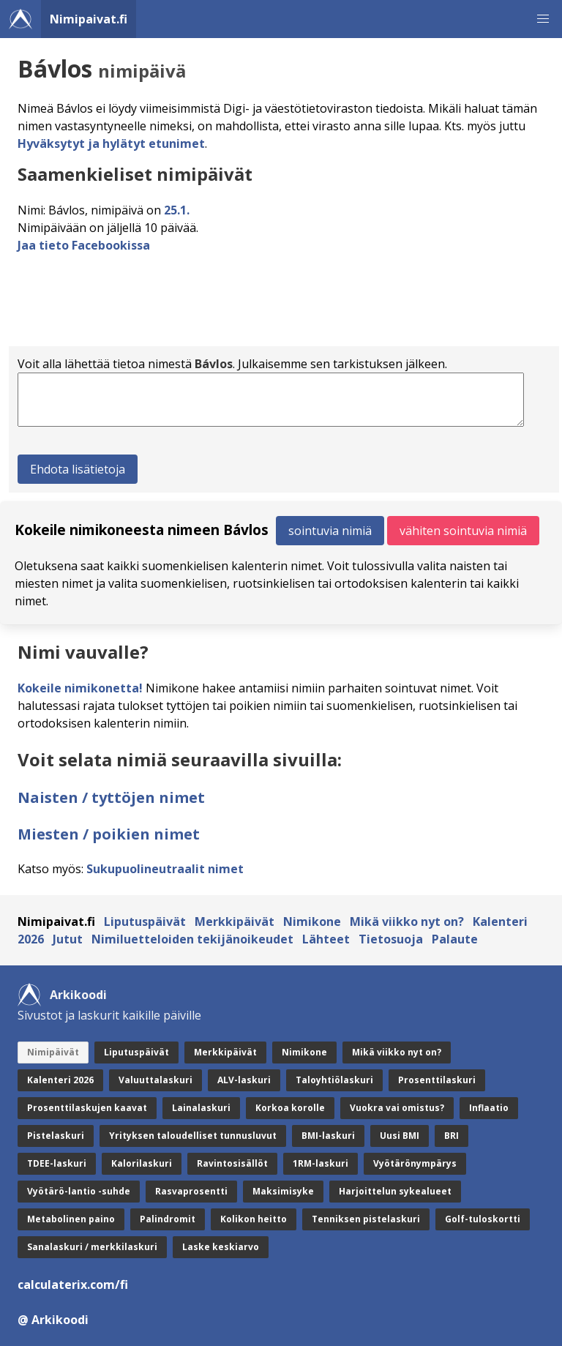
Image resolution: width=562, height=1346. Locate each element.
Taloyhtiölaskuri (334, 1080)
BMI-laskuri (328, 1135)
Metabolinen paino (71, 1219)
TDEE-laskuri (56, 1163)
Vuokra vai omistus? (397, 1108)
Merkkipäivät (234, 921)
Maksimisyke (283, 1191)
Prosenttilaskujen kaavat (87, 1108)
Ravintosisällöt (232, 1163)
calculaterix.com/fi (73, 1284)
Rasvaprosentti (191, 1191)
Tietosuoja (391, 939)
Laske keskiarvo (220, 1247)
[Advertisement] (284, 304)
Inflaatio (489, 1108)
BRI (451, 1135)
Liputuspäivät (145, 921)
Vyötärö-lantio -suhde (78, 1191)
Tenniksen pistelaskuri (366, 1219)
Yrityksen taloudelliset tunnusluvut (193, 1135)
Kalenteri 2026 (60, 1080)
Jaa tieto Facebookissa (84, 245)
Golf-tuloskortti (482, 1219)
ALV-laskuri (244, 1080)
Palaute (455, 939)
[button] (543, 19)
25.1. (177, 210)
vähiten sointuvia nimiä (463, 531)
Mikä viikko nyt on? (407, 921)
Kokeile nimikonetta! (80, 688)
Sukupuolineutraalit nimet (165, 869)
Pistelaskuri (55, 1135)
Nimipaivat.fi (88, 19)
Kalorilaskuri (141, 1163)
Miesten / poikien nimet (109, 834)
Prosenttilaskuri (437, 1080)
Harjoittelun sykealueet (395, 1191)
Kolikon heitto (253, 1219)
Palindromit (167, 1219)
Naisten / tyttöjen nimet (111, 797)
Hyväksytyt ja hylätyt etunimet (111, 143)
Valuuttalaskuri (155, 1080)
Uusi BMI (399, 1135)
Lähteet (326, 939)
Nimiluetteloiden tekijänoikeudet (192, 939)
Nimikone (312, 921)
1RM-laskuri (320, 1163)
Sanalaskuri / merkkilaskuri (92, 1247)
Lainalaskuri (201, 1108)
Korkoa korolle (290, 1108)
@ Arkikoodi (53, 1320)
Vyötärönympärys (415, 1163)
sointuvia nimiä (330, 531)
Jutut (68, 939)
